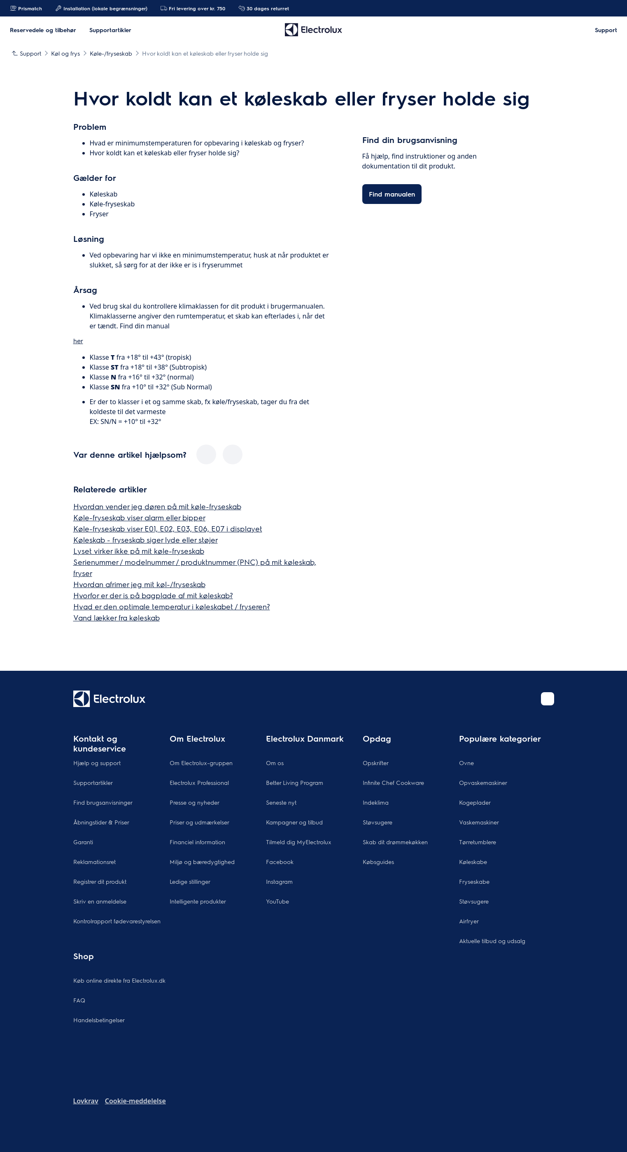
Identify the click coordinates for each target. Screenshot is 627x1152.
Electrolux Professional (199, 782)
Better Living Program (294, 782)
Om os (275, 762)
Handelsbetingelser (99, 1019)
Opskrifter (376, 762)
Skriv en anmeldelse (99, 901)
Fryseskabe (474, 881)
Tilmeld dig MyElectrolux (298, 841)
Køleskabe (473, 861)
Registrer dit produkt (99, 881)
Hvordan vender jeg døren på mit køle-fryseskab (157, 506)
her (78, 340)
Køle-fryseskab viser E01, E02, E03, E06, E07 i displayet (167, 528)
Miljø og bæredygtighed (202, 861)
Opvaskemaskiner (483, 782)
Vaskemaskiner (479, 822)
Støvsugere (377, 822)
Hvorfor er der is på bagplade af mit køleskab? (153, 595)
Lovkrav (85, 1100)
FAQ (79, 1000)
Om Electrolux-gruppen (201, 762)
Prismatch (26, 8)
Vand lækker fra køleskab (116, 617)
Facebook (280, 861)
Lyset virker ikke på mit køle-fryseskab (138, 550)
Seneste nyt (281, 802)
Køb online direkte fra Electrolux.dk (119, 980)
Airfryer (469, 921)
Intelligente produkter (198, 901)
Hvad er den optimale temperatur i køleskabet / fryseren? (171, 606)
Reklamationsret (94, 861)
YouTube (277, 901)
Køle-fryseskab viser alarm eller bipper (139, 517)
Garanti (83, 841)
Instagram (279, 881)
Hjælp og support (97, 762)
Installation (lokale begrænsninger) (101, 8)
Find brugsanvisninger (103, 802)
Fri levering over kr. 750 (193, 8)
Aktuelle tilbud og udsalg (492, 940)
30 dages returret (263, 8)
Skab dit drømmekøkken (395, 841)
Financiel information (197, 841)
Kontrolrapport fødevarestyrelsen (117, 921)
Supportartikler (93, 782)
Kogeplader (475, 802)
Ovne (466, 762)
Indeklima (376, 802)
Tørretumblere (477, 841)
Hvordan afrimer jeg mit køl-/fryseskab (139, 584)
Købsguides (378, 861)
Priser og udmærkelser (199, 822)
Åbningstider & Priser (101, 822)
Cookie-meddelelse (135, 1100)
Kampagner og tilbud (294, 822)
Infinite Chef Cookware (393, 782)
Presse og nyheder (194, 802)
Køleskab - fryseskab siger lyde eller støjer (145, 539)
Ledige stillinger (190, 881)
